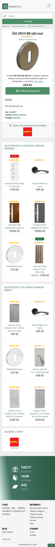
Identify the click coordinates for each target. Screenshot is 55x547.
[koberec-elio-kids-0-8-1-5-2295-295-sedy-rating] (40, 345)
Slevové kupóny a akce (39, 508)
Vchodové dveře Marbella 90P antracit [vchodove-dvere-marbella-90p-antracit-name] (40, 226)
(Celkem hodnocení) (27, 39)
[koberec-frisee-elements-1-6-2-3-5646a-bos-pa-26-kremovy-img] (40, 399)
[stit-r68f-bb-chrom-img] (14, 254)
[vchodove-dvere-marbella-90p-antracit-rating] (40, 201)
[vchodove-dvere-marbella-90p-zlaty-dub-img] (14, 213)
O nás (32, 532)
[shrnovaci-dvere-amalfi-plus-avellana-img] (40, 254)
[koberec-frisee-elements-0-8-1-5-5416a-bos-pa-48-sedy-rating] (14, 301)
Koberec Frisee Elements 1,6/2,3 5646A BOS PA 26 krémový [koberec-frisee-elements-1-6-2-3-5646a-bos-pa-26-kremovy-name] (40, 414)
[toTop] (51, 545)
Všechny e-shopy (36, 517)
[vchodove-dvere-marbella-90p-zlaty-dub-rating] (14, 201)
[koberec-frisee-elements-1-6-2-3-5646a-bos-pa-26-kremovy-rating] (40, 387)
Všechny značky (36, 514)
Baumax (17, 118)
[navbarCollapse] (49, 6)
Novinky (33, 520)
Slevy (32, 523)
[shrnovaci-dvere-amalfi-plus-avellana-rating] (40, 242)
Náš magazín (7, 532)
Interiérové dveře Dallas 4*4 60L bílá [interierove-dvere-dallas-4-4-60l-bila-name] (14, 185)
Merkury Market (19, 115)
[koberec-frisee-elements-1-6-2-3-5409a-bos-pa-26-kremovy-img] (14, 399)
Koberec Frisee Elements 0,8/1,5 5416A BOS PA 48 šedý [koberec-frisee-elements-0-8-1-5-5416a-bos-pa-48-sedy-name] (14, 328)
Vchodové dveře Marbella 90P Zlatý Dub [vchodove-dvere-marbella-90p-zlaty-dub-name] (14, 226)
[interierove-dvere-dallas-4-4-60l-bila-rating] (14, 160)
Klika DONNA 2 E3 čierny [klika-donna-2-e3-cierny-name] (39, 185)
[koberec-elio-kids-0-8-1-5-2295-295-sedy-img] (40, 357)
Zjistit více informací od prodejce (27, 130)
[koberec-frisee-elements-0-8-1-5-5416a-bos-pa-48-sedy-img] (14, 313)
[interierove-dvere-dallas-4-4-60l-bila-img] (14, 172)
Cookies (33, 535)
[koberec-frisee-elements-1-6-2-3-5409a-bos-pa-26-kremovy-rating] (14, 387)
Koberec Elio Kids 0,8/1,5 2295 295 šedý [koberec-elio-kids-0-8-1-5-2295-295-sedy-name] (40, 370)
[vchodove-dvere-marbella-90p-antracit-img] (40, 213)
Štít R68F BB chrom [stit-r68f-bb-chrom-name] (14, 266)
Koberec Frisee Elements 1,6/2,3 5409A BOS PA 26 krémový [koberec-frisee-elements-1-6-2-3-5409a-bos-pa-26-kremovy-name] (14, 414)
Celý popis (38, 81)
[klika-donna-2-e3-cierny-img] (40, 172)
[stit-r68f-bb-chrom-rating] (14, 242)
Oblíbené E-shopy (13, 431)
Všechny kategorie (37, 511)
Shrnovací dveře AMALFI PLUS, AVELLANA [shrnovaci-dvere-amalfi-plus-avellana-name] (39, 269)
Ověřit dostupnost (27, 91)
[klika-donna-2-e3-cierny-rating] (40, 160)
